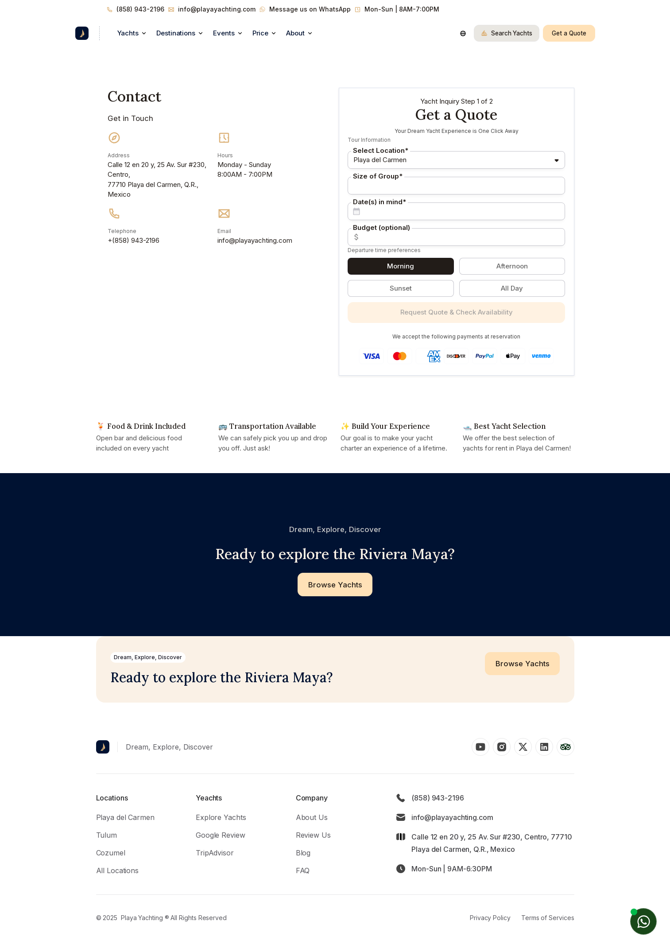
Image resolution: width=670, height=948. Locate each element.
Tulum (106, 835)
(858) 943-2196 (140, 9)
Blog (303, 852)
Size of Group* (378, 176)
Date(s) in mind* (379, 202)
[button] (131, 33)
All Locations (117, 870)
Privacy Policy (490, 917)
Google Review (220, 835)
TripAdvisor (215, 852)
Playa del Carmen (125, 817)
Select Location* (380, 150)
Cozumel (110, 852)
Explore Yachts (221, 817)
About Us (312, 817)
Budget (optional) (381, 227)
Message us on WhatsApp (310, 9)
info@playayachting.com (217, 9)
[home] (82, 33)
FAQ (303, 870)
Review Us (313, 835)
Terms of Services (547, 917)
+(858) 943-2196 (133, 240)
